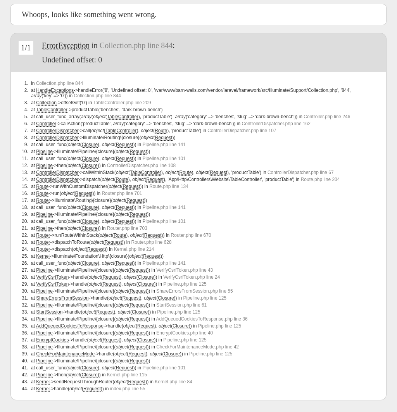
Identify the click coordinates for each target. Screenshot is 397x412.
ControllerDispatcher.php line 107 (241, 130)
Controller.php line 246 (327, 116)
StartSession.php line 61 (181, 305)
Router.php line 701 (122, 193)
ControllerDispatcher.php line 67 (301, 172)
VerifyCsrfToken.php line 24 (191, 277)
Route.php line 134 (168, 186)
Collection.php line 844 (136, 45)
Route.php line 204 (320, 179)
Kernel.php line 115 (127, 375)
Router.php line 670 (191, 235)
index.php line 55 (127, 388)
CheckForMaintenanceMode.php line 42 (197, 347)
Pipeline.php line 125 (184, 284)
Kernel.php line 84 (173, 381)
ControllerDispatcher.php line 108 (141, 165)
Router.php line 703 (127, 228)
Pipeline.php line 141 (164, 144)
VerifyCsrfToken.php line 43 (184, 270)
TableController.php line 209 (122, 102)
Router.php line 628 (151, 242)
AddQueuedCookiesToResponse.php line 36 (202, 319)
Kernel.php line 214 (134, 249)
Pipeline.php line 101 (164, 158)
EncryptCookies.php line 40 (184, 333)
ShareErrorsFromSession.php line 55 (194, 291)
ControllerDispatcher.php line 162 (276, 123)
